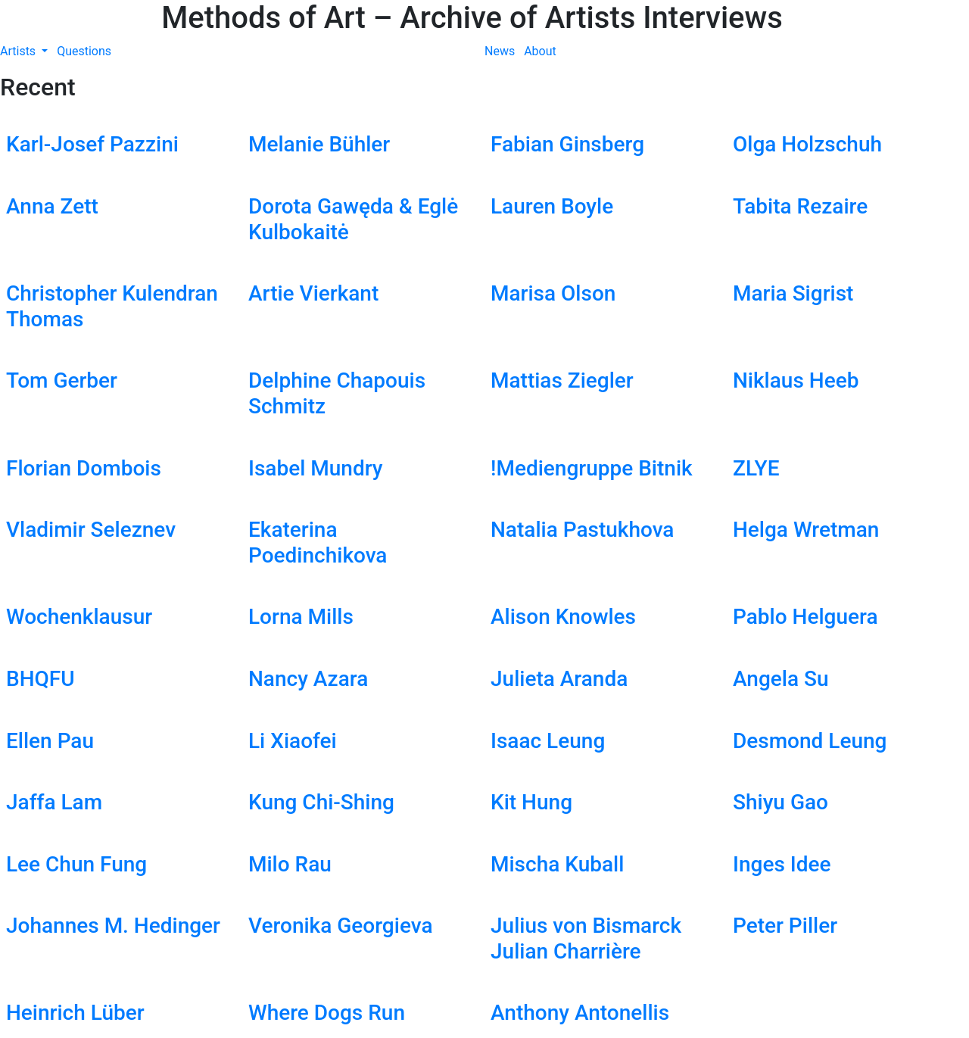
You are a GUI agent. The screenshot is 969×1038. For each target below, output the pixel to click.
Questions (84, 51)
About (540, 51)
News (499, 51)
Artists (19, 51)
